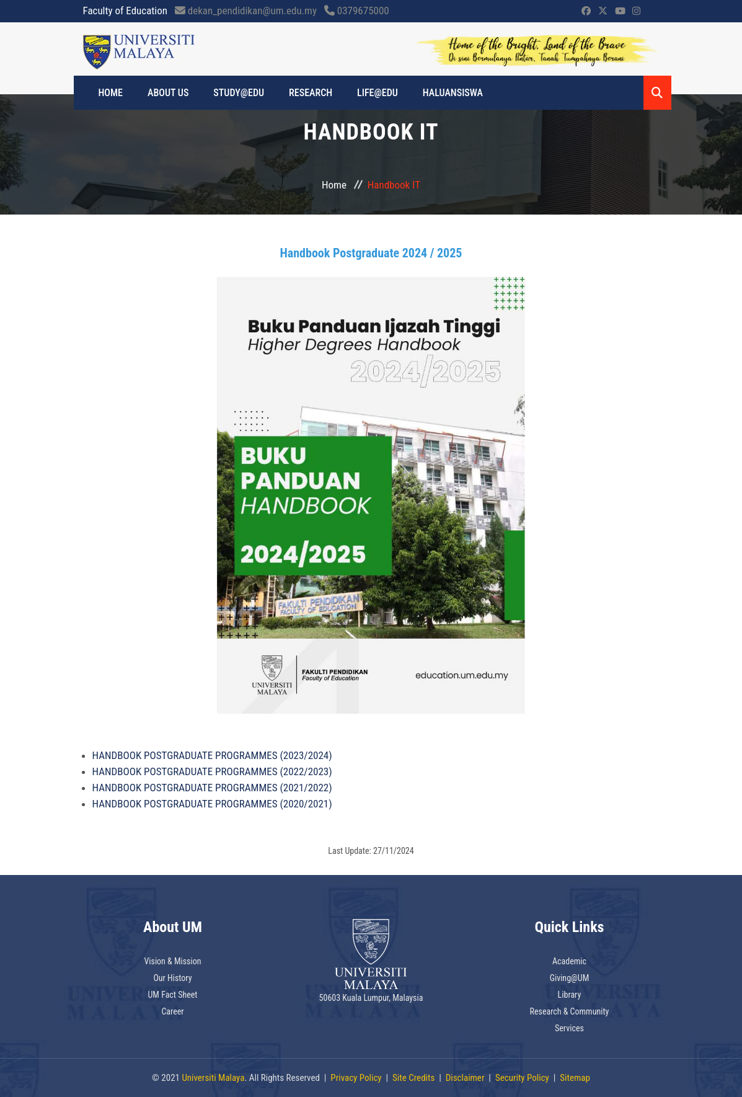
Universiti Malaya (213, 1077)
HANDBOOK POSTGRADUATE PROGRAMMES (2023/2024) (212, 755)
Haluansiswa (453, 93)
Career (172, 1011)
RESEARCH (310, 93)
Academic (569, 961)
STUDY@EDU (238, 93)
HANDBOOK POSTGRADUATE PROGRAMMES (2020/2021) (212, 803)
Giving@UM (570, 978)
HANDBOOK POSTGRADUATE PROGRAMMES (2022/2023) (212, 771)
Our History (172, 978)
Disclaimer (465, 1077)
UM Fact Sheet (173, 995)
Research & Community (569, 1011)
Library (569, 995)
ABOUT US (168, 93)
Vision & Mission (172, 961)
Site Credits (413, 1077)
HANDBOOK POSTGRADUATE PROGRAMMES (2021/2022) (212, 787)
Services (569, 1028)
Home (334, 185)
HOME (111, 93)
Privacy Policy (355, 1077)
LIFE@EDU (377, 93)
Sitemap (575, 1077)
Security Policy (522, 1077)
